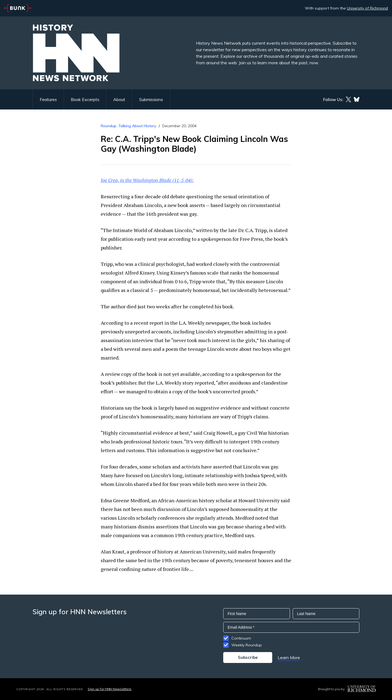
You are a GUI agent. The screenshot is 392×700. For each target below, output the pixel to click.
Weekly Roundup (246, 645)
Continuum (241, 638)
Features (48, 99)
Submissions (151, 99)
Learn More (289, 657)
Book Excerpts (85, 99)
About (119, 99)
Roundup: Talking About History (128, 125)
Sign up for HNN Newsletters (109, 689)
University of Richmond (367, 8)
